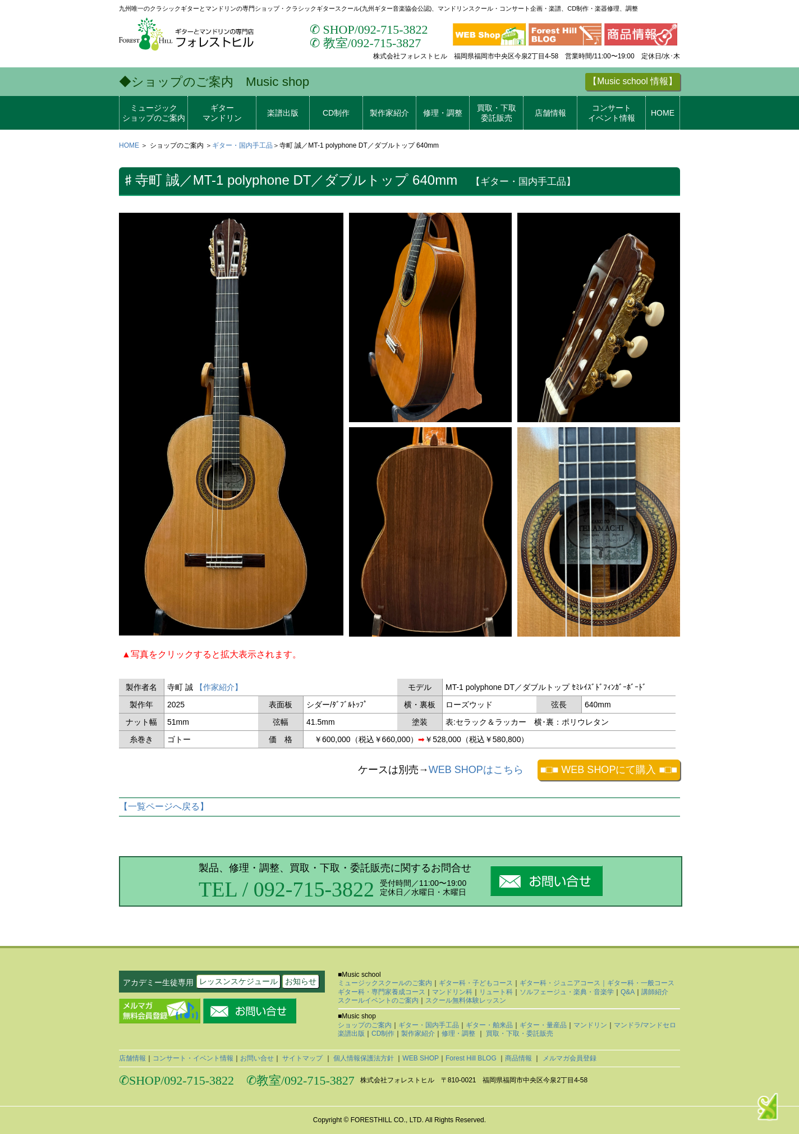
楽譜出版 (283, 112)
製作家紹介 (389, 112)
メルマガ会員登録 (568, 1058)
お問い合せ (257, 1058)
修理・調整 (442, 112)
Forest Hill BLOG (472, 1058)
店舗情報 (550, 112)
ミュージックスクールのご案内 (385, 983)
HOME (662, 112)
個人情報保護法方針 (364, 1058)
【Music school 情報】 (632, 81)
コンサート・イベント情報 (193, 1058)
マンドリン (590, 1025)
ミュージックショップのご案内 (153, 112)
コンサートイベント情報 (611, 112)
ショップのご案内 (365, 1025)
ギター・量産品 (543, 1025)
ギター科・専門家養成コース (381, 992)
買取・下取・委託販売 (518, 1033)
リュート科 (496, 992)
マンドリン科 (452, 992)
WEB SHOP (420, 1058)
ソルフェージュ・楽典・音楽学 (567, 992)
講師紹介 (654, 992)
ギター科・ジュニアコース (560, 983)
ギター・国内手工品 (242, 145)
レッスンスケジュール (238, 981)
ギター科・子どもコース (476, 983)
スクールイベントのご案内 (378, 1000)
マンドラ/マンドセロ (645, 1025)
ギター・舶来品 (489, 1025)
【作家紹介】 (218, 687)
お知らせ (300, 981)
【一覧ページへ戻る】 (164, 806)
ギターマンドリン (222, 112)
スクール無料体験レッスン (465, 1000)
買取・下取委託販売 (496, 112)
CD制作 (336, 112)
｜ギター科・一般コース (637, 983)
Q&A (628, 992)
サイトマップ (303, 1058)
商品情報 (519, 1058)
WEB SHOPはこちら (476, 769)
